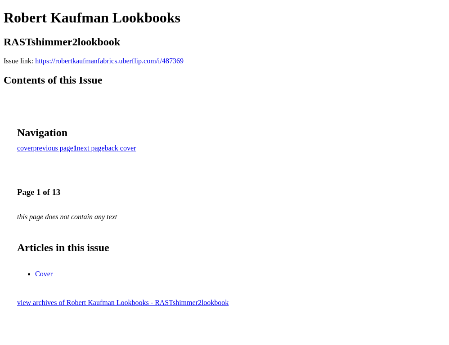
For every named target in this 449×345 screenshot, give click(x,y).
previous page (53, 148)
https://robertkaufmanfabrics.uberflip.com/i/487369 (109, 61)
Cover (44, 274)
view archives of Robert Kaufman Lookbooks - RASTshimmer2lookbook (123, 302)
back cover (120, 148)
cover (25, 148)
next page (91, 148)
